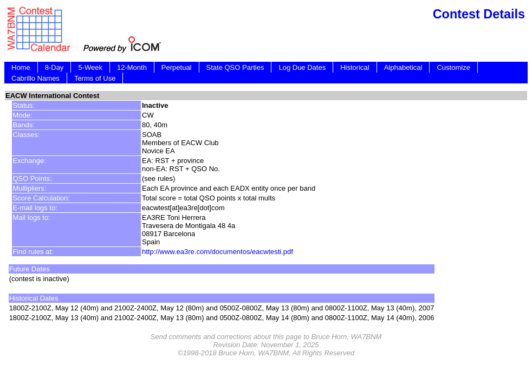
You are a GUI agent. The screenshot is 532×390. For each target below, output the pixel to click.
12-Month (132, 67)
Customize (453, 67)
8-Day (54, 67)
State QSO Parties (235, 67)
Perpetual (176, 67)
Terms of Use (95, 78)
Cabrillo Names (35, 78)
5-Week (90, 67)
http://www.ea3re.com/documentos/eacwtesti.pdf (217, 252)
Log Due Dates (302, 67)
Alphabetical (403, 67)
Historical (354, 67)
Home (20, 67)
